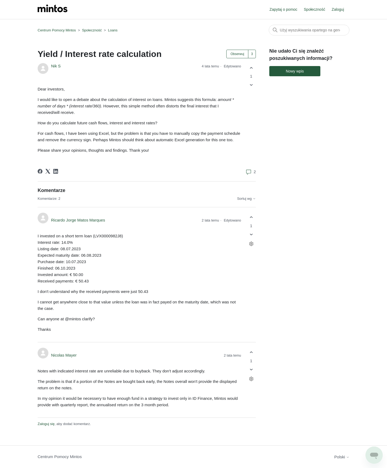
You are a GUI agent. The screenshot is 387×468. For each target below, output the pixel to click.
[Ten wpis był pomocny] (251, 67)
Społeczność (314, 9)
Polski (341, 457)
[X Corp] (47, 171)
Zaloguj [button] (338, 9)
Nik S (56, 66)
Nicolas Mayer (64, 355)
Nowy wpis (295, 71)
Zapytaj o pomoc (284, 9)
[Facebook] (40, 171)
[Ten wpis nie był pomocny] (251, 85)
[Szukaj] (309, 30)
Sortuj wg (246, 199)
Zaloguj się (46, 424)
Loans (112, 30)
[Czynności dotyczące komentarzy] (251, 243)
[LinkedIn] (55, 171)
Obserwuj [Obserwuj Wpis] (237, 54)
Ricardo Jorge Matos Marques (78, 220)
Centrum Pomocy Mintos (57, 30)
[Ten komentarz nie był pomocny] (251, 234)
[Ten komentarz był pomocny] (251, 217)
